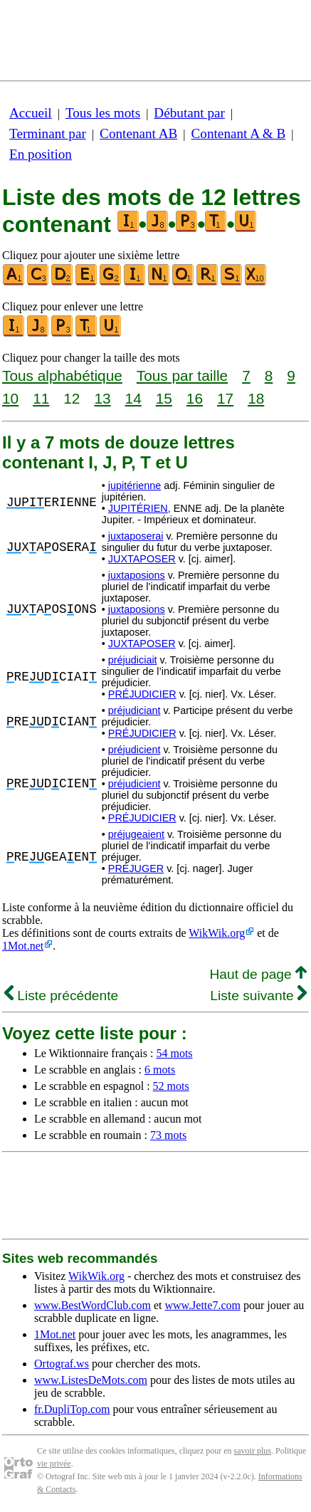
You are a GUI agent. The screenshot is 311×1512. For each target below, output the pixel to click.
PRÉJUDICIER (142, 694)
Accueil (30, 112)
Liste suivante (258, 995)
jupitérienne (134, 485)
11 (41, 398)
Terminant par (47, 133)
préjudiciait (132, 660)
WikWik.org (217, 933)
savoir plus (252, 1451)
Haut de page (258, 974)
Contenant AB (138, 133)
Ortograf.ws (61, 1364)
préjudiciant (134, 710)
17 (225, 398)
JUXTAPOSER (142, 559)
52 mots (171, 1086)
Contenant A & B (238, 133)
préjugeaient (136, 834)
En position (40, 154)
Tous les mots (102, 112)
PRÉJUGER (136, 868)
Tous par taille (182, 375)
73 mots (168, 1135)
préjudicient (134, 749)
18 (256, 398)
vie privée (54, 1464)
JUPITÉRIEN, (139, 508)
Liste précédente (61, 995)
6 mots (159, 1070)
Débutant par (189, 112)
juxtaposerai (136, 536)
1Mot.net (22, 946)
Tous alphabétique (62, 375)
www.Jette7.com (202, 1305)
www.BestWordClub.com (92, 1305)
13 (102, 398)
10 (10, 398)
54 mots (174, 1053)
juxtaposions (136, 575)
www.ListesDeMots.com (90, 1380)
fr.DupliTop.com (72, 1409)
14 (133, 398)
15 (164, 398)
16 (194, 398)
